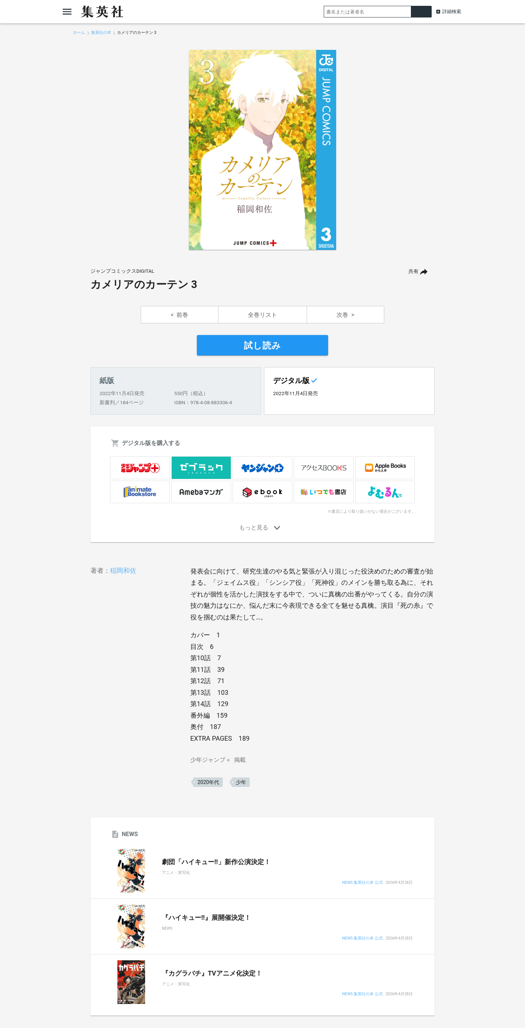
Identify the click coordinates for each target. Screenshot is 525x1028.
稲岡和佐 (123, 570)
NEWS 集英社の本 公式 (362, 883)
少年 (241, 782)
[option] (262, 150)
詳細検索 (451, 11)
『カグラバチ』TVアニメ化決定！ (212, 973)
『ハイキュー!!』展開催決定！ (206, 917)
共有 (413, 271)
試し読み (262, 345)
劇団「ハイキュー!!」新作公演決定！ (216, 862)
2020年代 (208, 782)
